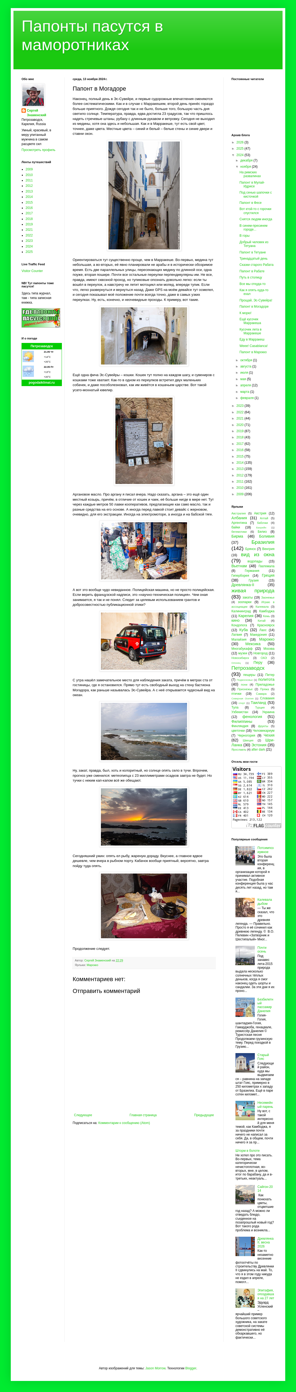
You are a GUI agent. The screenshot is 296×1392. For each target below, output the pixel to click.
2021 (29, 230)
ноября (246, 167)
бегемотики (239, 531)
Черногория (246, 735)
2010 (29, 175)
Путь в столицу (250, 277)
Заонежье (267, 597)
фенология (252, 716)
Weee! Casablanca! (253, 346)
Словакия (267, 698)
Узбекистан (239, 712)
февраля (247, 398)
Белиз (262, 532)
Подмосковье (245, 679)
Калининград (241, 611)
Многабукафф (242, 649)
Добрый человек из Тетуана (253, 244)
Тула (234, 707)
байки (235, 527)
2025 (29, 252)
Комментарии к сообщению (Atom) (124, 1123)
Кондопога (239, 625)
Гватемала (266, 566)
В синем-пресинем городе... (253, 227)
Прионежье (245, 689)
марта (245, 392)
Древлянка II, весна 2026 (266, 1242)
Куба (243, 630)
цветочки (238, 731)
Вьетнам (239, 566)
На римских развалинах (250, 174)
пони (244, 684)
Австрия (260, 513)
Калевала (262, 606)
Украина (268, 712)
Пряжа (264, 689)
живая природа (252, 590)
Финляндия (239, 726)
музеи (242, 653)
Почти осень (262, 949)
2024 (29, 246)
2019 (29, 224)
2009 (29, 169)
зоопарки (245, 602)
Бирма (237, 536)
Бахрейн (261, 527)
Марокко (92, 965)
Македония (258, 635)
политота (266, 679)
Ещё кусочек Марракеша (250, 321)
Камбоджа (266, 611)
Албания (239, 518)
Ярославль (238, 749)
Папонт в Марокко (253, 352)
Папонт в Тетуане (252, 252)
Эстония (258, 745)
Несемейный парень (265, 1104)
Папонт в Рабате (252, 271)
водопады (255, 561)
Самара (261, 693)
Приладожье (265, 684)
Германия (252, 571)
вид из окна (257, 554)
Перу (257, 662)
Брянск (250, 549)
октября (246, 360)
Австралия (238, 513)
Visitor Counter (32, 271)
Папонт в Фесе (250, 203)
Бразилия (262, 542)
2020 (241, 425)
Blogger (190, 1368)
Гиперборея (240, 576)
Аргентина (239, 523)
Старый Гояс (263, 1057)
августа (246, 366)
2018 (29, 219)
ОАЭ (264, 657)
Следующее (83, 1115)
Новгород (260, 653)
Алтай (264, 518)
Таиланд (258, 702)
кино (235, 620)
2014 (29, 197)
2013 (29, 191)
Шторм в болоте (247, 1151)
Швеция (248, 740)
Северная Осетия (242, 698)
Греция (268, 575)
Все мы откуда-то (252, 284)
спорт (241, 703)
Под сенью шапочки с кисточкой (255, 194)
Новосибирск (240, 657)
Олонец (236, 662)
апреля (246, 385)
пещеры (249, 675)
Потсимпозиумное (266, 850)
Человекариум (263, 731)
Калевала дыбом (265, 901)
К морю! (245, 313)
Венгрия (268, 549)
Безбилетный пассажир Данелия (265, 1005)
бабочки (262, 522)
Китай (262, 620)
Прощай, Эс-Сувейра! (255, 300)
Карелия (245, 616)
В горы (244, 236)
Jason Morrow (155, 1368)
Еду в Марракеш (252, 339)
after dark (258, 749)
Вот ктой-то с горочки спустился (255, 211)
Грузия (254, 580)
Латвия (236, 635)
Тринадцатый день (253, 258)
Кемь (266, 616)
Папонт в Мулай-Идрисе (252, 184)
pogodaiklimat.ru (42, 382)
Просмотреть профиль (38, 150)
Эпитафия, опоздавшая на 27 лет (266, 1294)
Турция (260, 707)
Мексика (252, 644)
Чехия (269, 735)
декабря (246, 160)
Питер (269, 675)
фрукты (263, 726)
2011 (29, 180)
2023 (29, 241)
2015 (29, 202)
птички (236, 694)
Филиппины (241, 721)
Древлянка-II (242, 585)
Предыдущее (204, 1115)
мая (243, 379)
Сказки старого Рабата (256, 265)
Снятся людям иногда (255, 219)
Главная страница (143, 1115)
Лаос (263, 630)
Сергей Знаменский (36, 113)
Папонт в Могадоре (254, 306)
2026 (241, 142)
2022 (29, 235)
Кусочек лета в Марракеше (250, 331)
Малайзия (238, 639)
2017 (29, 213)
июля (244, 372)
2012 (29, 186)
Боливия (266, 536)
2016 (29, 208)
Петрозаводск (42, 346)
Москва (268, 649)
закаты (247, 597)
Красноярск (265, 625)
